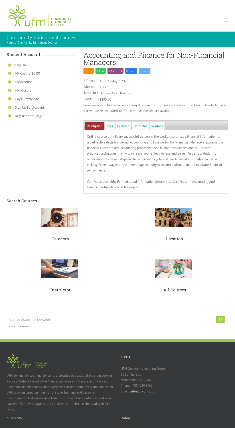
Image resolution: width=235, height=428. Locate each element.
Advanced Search (19, 326)
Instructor (140, 126)
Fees (110, 126)
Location (123, 126)
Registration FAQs (28, 115)
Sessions (157, 126)
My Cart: (27, 73)
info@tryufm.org (142, 391)
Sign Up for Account (30, 107)
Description (94, 126)
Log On (20, 65)
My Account (23, 82)
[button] (131, 71)
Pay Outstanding (27, 99)
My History (23, 90)
